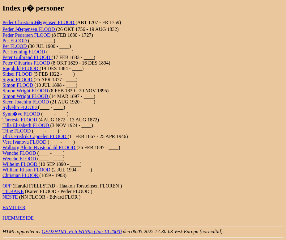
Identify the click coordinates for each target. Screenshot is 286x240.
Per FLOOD (15, 40)
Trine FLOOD (17, 130)
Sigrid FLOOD (17, 79)
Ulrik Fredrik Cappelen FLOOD (35, 136)
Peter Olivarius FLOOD (26, 62)
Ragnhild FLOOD (21, 68)
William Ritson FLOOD (27, 169)
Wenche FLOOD (19, 153)
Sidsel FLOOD (17, 74)
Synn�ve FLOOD (21, 113)
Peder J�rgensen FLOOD (29, 29)
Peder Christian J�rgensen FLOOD (38, 22)
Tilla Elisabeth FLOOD (26, 125)
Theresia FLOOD (20, 119)
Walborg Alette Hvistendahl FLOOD (39, 147)
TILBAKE (12, 191)
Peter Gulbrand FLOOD (27, 57)
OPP (6, 185)
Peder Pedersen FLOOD (27, 35)
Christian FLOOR (20, 175)
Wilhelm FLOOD (20, 164)
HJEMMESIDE (18, 218)
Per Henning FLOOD (24, 51)
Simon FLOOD (18, 85)
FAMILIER (13, 207)
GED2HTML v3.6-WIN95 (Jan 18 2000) (82, 231)
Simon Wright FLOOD (25, 90)
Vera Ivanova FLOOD (25, 142)
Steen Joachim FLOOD (26, 101)
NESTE (10, 197)
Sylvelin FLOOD (20, 107)
